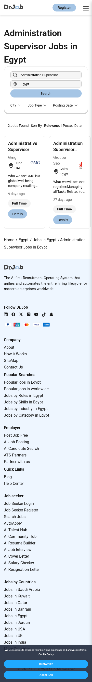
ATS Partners (15, 455)
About (9, 347)
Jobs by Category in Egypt (26, 415)
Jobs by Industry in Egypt (26, 408)
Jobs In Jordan (17, 622)
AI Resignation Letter (22, 569)
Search (45, 93)
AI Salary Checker (19, 563)
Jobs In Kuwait (17, 596)
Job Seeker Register (21, 510)
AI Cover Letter (16, 556)
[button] (46, 664)
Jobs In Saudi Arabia (22, 589)
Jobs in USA (14, 629)
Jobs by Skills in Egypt (23, 402)
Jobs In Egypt (15, 616)
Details (17, 214)
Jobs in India (15, 642)
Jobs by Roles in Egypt (23, 395)
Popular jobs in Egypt (22, 382)
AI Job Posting (16, 442)
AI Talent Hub (15, 530)
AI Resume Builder (19, 543)
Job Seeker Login (19, 503)
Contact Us (13, 367)
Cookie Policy (46, 654)
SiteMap (11, 360)
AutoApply (13, 523)
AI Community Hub (20, 536)
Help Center (14, 483)
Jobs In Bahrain (17, 609)
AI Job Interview (17, 549)
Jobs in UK (13, 635)
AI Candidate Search (21, 448)
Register (64, 8)
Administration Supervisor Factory (68, 149)
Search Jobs (15, 516)
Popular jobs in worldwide (26, 389)
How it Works (15, 354)
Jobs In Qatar (15, 602)
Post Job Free (16, 435)
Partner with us (17, 461)
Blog (8, 477)
